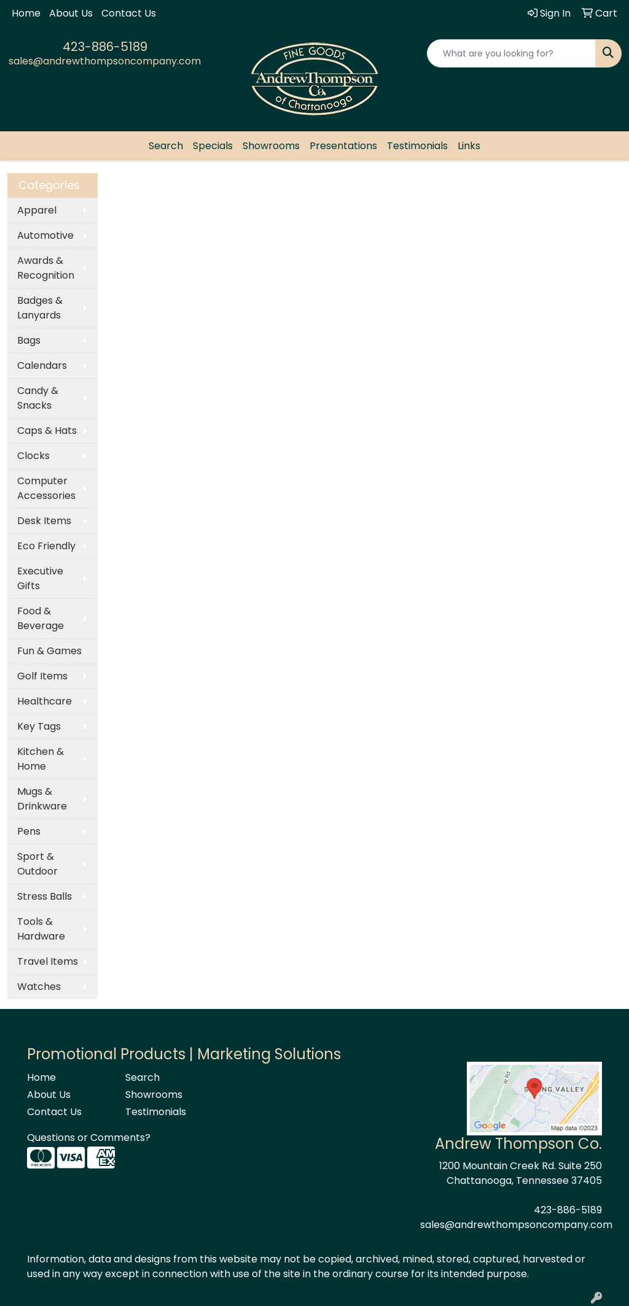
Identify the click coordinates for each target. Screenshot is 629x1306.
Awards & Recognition (45, 267)
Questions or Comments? (88, 1137)
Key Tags (39, 726)
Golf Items (42, 676)
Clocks (33, 456)
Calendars (42, 365)
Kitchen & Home (40, 758)
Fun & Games (49, 651)
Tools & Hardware (41, 928)
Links (469, 146)
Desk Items (44, 521)
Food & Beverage (40, 618)
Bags (29, 340)
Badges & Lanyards (40, 307)
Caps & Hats (47, 430)
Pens (29, 831)
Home (26, 13)
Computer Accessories (46, 488)
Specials (213, 146)
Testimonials (417, 146)
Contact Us (128, 13)
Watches (39, 987)
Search (166, 146)
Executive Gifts (40, 578)
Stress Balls (44, 896)
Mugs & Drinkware (42, 798)
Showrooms (271, 146)
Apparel (37, 210)
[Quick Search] (511, 53)
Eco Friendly (46, 546)
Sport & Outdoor (37, 863)
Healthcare (44, 701)
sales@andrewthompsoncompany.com (105, 61)
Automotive (45, 235)
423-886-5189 (105, 46)
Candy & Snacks (37, 398)
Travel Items (47, 961)
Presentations (343, 146)
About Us (71, 13)
